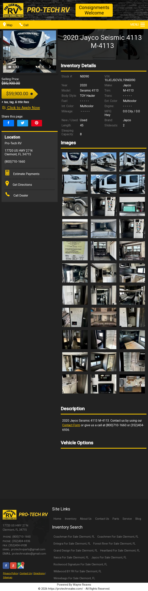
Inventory (71, 518)
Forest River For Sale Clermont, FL (114, 543)
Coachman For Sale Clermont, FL (74, 536)
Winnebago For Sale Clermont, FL (74, 578)
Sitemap (7, 577)
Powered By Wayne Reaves (74, 584)
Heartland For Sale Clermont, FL (120, 550)
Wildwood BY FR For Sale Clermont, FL (77, 571)
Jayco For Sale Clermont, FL (108, 557)
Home (57, 518)
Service (127, 518)
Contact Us (26, 573)
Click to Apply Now (21, 107)
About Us (86, 518)
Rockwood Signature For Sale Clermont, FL (80, 564)
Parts (116, 518)
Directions (39, 573)
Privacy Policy (10, 573)
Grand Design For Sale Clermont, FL (76, 550)
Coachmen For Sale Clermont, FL (117, 536)
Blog (138, 518)
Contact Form (71, 425)
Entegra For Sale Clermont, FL (72, 543)
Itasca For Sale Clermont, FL (71, 557)
